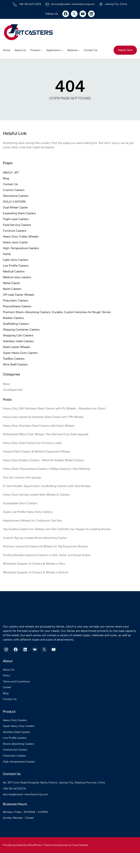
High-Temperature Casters (21, 248)
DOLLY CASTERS (14, 201)
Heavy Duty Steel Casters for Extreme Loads (33, 443)
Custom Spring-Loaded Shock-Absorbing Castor (35, 538)
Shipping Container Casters (21, 329)
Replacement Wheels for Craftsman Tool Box (33, 520)
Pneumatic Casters (15, 300)
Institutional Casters (15, 749)
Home (7, 254)
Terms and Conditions (16, 681)
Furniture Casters (14, 230)
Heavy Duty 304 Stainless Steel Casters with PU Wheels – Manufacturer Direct (55, 408)
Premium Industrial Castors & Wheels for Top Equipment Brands (46, 546)
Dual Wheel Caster (15, 207)
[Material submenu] (78, 50)
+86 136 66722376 (14, 788)
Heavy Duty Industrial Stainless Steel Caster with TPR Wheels (44, 417)
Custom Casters (14, 190)
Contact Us (10, 184)
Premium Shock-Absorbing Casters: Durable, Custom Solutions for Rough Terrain (57, 312)
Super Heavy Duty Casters (20, 353)
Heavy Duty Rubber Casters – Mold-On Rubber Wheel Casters (44, 460)
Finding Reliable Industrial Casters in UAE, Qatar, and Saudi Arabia (48, 555)
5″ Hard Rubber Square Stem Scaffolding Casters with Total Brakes (48, 486)
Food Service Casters (17, 225)
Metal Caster (11, 283)
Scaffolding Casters (16, 323)
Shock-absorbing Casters (18, 743)
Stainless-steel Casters (18, 341)
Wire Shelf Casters (15, 364)
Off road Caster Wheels (18, 294)
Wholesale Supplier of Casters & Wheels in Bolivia (36, 572)
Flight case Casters (16, 219)
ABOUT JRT (11, 172)
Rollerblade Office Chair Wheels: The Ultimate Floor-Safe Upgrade (47, 434)
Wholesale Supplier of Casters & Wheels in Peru (34, 564)
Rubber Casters (13, 318)
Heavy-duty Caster (15, 242)
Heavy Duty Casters (15, 720)
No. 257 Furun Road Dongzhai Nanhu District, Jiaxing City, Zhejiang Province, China (54, 782)
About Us (8, 669)
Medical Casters (14, 271)
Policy (6, 675)
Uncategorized (13, 389)
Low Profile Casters (16, 265)
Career (7, 687)
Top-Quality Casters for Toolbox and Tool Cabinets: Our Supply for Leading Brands (58, 529)
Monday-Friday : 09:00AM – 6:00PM (25, 812)
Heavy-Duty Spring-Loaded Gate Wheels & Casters (37, 495)
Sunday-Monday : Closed (18, 818)
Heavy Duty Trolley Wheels (20, 236)
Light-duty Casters (15, 259)
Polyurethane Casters (17, 306)
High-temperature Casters (19, 761)
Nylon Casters (12, 289)
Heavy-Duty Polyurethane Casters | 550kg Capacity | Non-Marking (47, 469)
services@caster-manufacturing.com (25, 794)
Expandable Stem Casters (20, 503)
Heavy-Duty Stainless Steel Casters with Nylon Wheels (39, 426)
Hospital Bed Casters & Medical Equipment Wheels (37, 451)
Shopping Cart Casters (18, 335)
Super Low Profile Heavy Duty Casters (28, 512)
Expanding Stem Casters (19, 213)
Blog (6, 178)
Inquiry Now (125, 50)
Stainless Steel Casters (16, 732)
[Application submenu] (62, 50)
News (6, 384)
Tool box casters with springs (22, 477)
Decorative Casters (16, 196)
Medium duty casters (17, 277)
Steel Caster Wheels (16, 347)
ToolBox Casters (14, 358)
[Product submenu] (41, 50)
